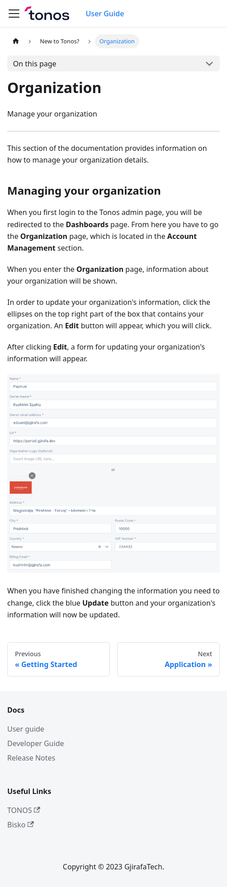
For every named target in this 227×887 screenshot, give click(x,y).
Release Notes (31, 758)
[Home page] (15, 41)
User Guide (105, 14)
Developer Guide (35, 743)
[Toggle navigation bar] (14, 13)
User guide (25, 729)
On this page (35, 64)
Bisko (20, 825)
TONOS (23, 810)
